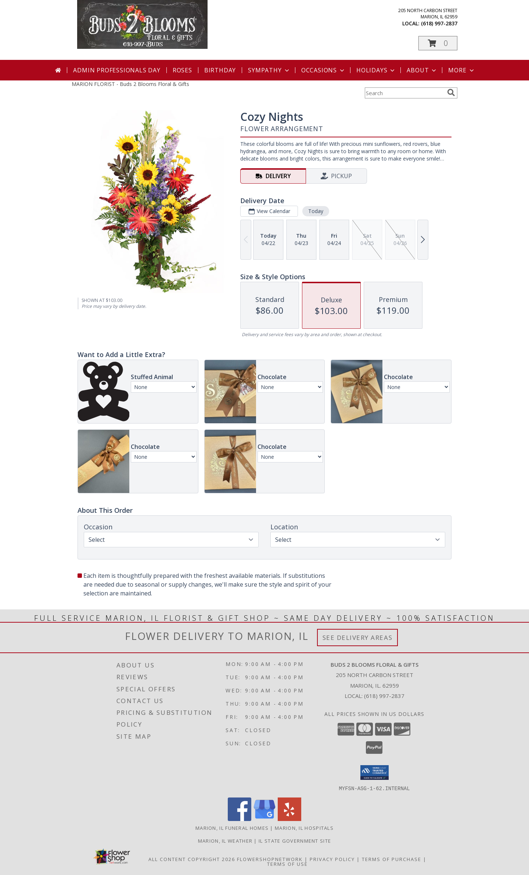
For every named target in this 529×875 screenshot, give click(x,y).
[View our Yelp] (289, 818)
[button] (437, 43)
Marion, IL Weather (225, 840)
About (422, 70)
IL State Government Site (295, 840)
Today (315, 211)
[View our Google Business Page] (264, 818)
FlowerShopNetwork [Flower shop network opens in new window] (270, 859)
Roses (182, 70)
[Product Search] (404, 93)
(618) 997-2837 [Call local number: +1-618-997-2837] (439, 23)
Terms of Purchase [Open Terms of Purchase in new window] (391, 859)
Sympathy (269, 70)
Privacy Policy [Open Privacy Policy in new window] (332, 859)
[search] (451, 93)
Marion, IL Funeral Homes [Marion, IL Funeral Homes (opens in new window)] (232, 827)
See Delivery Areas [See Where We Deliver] (358, 637)
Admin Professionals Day (116, 70)
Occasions (323, 70)
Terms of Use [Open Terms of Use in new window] (287, 863)
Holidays (376, 70)
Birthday (220, 70)
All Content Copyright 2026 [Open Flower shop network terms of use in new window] (191, 859)
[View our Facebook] (239, 818)
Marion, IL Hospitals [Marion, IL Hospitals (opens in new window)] (304, 827)
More (461, 70)
